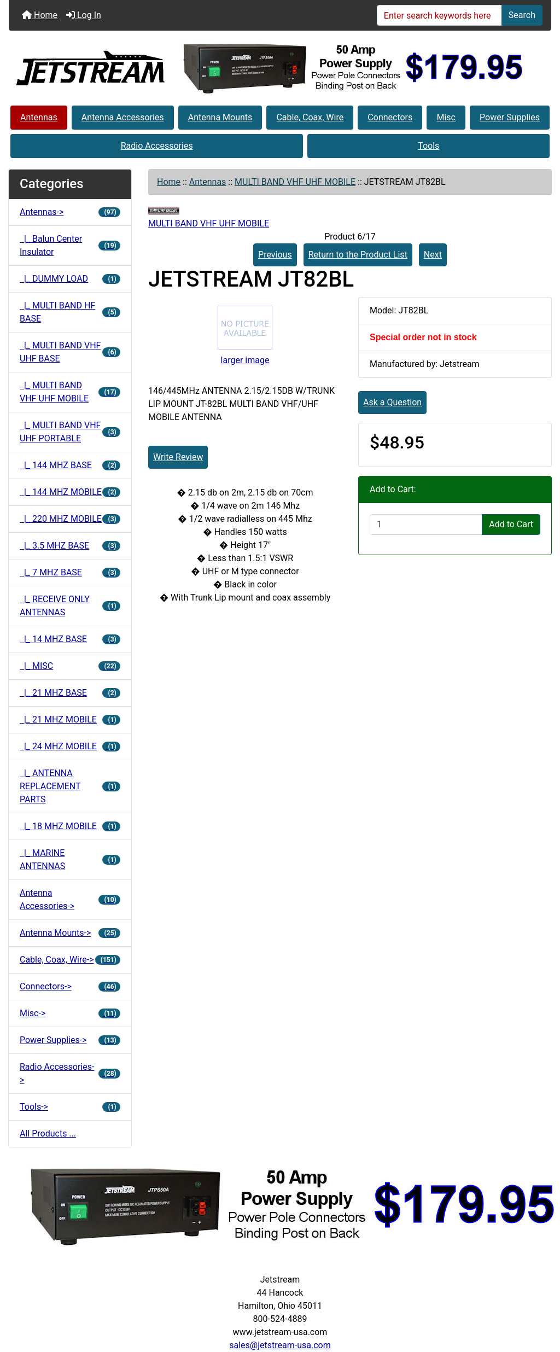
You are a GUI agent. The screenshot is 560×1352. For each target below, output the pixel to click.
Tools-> (70, 1107)
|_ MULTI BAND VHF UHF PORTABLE (70, 432)
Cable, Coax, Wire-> (70, 959)
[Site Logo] (91, 67)
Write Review (178, 457)
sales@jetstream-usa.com (279, 1345)
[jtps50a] (353, 67)
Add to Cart (511, 524)
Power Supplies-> (70, 1040)
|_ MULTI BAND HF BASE (70, 312)
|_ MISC (70, 666)
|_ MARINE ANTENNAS (70, 859)
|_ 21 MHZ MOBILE (70, 719)
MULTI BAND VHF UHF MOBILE (295, 182)
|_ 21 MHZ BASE (70, 692)
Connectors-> (70, 986)
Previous (275, 254)
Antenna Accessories (122, 117)
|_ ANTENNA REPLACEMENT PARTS (70, 786)
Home (39, 15)
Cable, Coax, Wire (309, 117)
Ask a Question (392, 402)
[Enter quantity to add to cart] (426, 524)
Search (522, 15)
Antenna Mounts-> (70, 933)
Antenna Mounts (220, 117)
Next (433, 254)
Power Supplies (510, 117)
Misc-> (70, 1013)
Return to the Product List (357, 254)
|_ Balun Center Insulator (70, 245)
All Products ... (48, 1133)
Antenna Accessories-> (70, 899)
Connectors (390, 117)
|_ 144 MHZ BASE (70, 465)
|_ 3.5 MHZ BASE (70, 545)
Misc (446, 117)
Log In (83, 15)
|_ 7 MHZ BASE (70, 572)
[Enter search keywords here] (439, 15)
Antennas (38, 117)
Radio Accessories (157, 146)
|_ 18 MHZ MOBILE (70, 826)
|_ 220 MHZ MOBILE (70, 519)
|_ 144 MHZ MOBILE (70, 492)
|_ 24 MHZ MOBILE (70, 746)
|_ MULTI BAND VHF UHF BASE (70, 352)
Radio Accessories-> (70, 1073)
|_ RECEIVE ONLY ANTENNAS (70, 605)
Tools (428, 146)
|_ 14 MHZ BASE (70, 639)
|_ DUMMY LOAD (70, 278)
